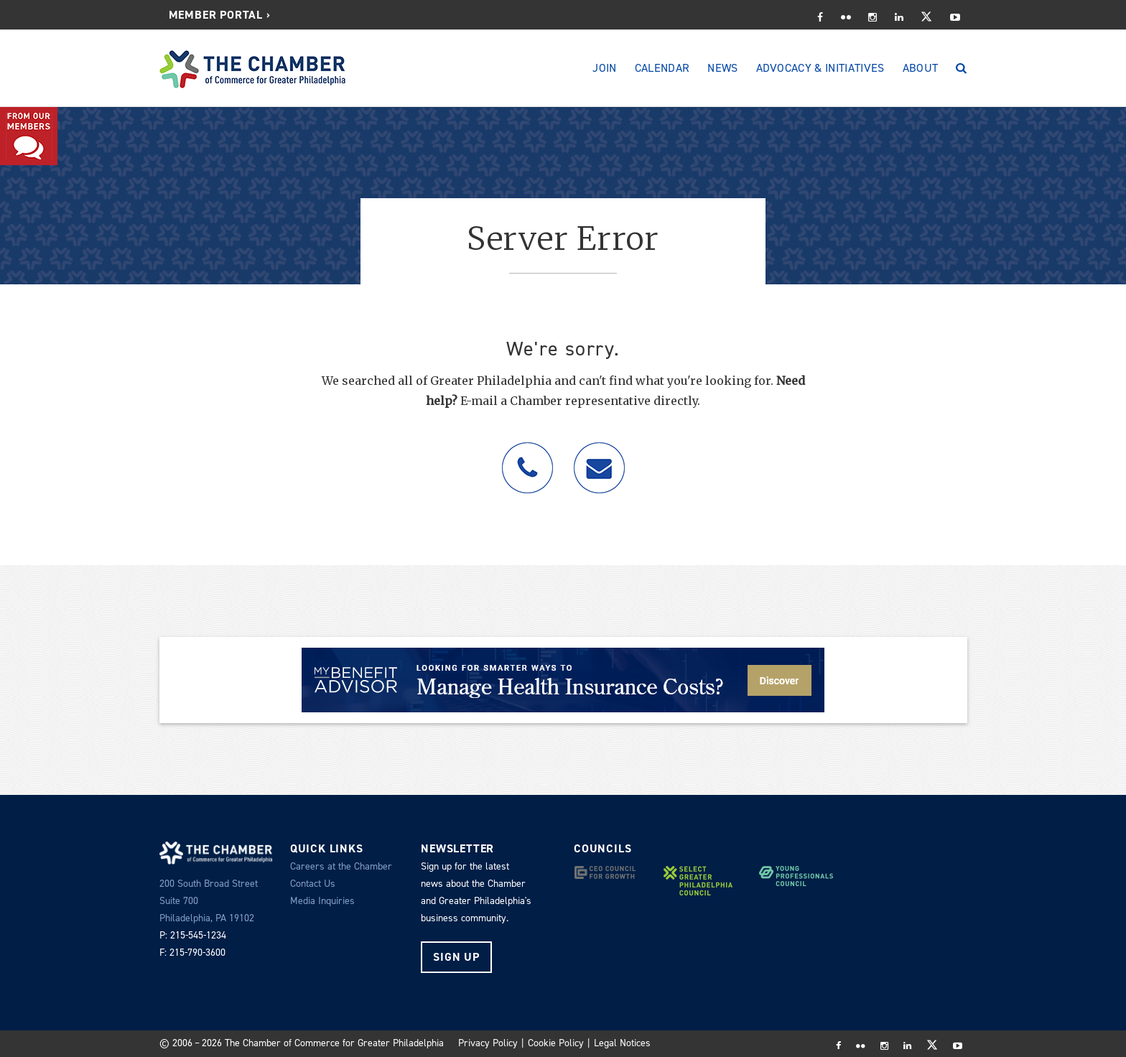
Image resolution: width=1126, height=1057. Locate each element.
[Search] (961, 68)
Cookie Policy (556, 1043)
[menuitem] (219, 15)
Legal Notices (622, 1043)
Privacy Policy (488, 1043)
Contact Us (312, 883)
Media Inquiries (322, 901)
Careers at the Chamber (341, 866)
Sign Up (456, 956)
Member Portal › (220, 14)
